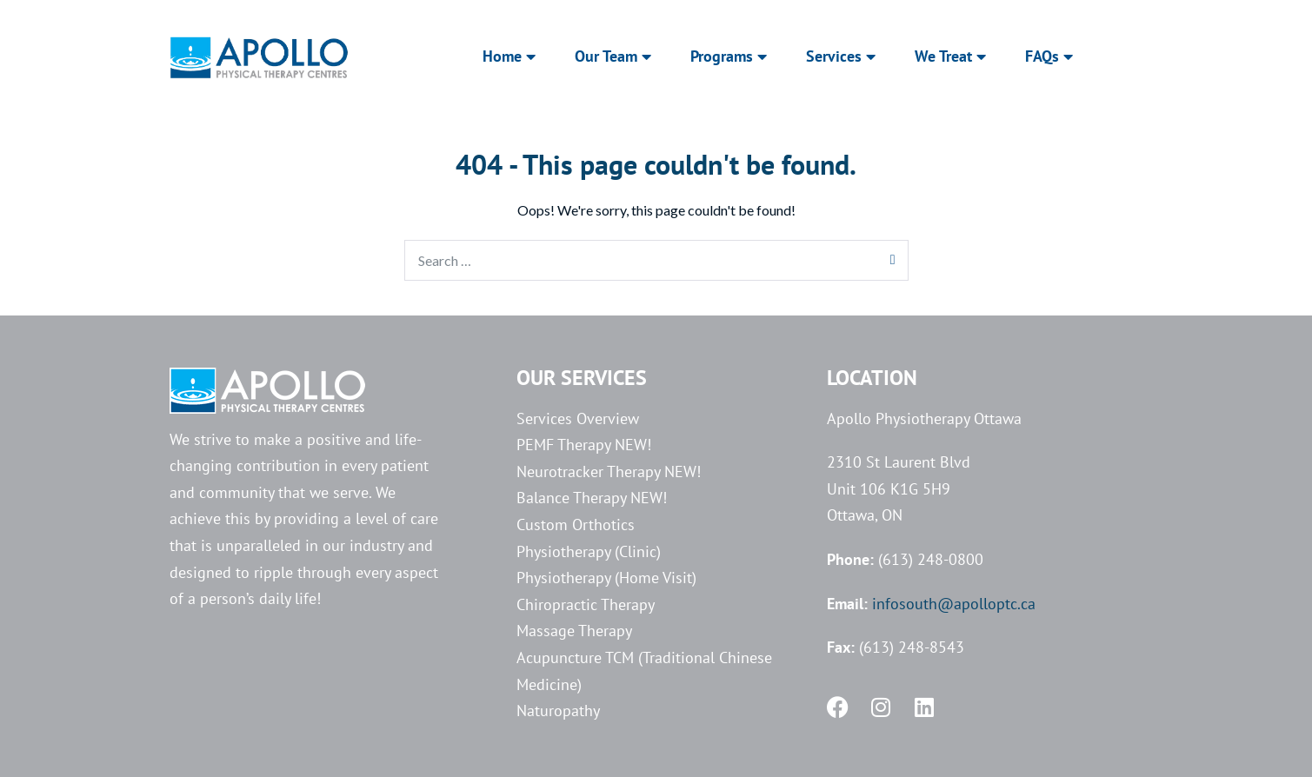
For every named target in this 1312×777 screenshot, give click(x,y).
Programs (728, 56)
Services (841, 56)
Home (509, 56)
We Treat (950, 56)
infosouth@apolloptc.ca (954, 604)
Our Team (613, 56)
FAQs (1049, 56)
